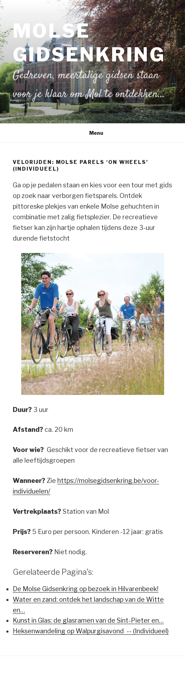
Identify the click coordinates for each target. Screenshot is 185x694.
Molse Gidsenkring (89, 42)
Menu (92, 133)
